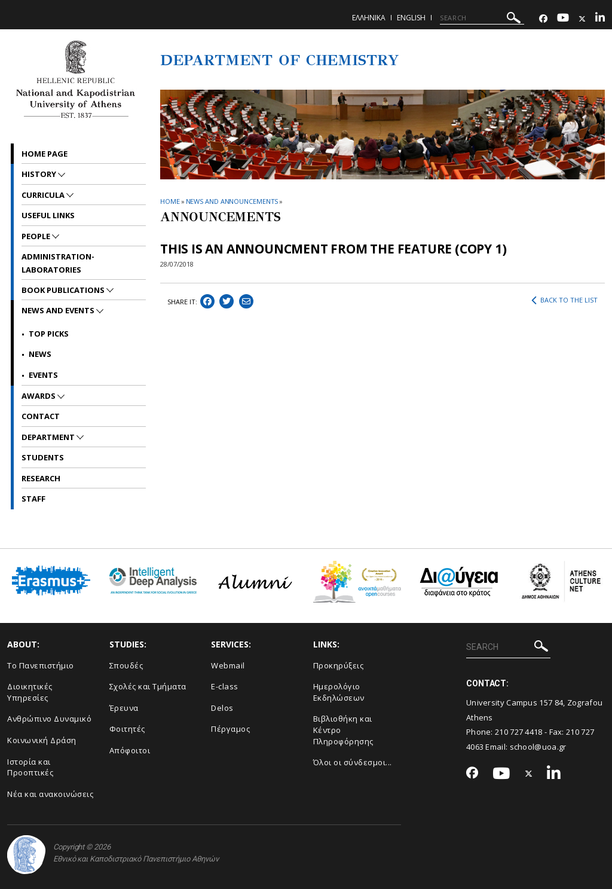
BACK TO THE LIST (564, 300)
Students (43, 457)
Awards (39, 395)
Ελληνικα (368, 18)
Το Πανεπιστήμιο (40, 665)
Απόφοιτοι (130, 750)
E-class (224, 686)
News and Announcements (232, 201)
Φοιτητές (127, 728)
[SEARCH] (482, 18)
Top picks (49, 333)
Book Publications (64, 290)
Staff (33, 498)
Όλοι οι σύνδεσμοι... (352, 762)
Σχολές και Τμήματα (147, 686)
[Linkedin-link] (600, 19)
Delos (222, 707)
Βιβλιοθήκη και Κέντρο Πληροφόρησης (343, 729)
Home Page (45, 153)
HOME (170, 201)
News (40, 354)
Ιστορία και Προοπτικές (30, 767)
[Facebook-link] (543, 19)
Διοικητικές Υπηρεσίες (30, 692)
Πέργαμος (230, 728)
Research (41, 478)
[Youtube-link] (563, 19)
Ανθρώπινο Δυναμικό (49, 718)
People (37, 236)
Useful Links (48, 215)
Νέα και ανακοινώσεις (50, 794)
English (411, 18)
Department (49, 437)
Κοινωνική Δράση (41, 740)
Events (43, 374)
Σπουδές (126, 665)
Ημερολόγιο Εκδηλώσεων (339, 692)
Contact (41, 416)
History (40, 174)
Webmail (228, 665)
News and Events (59, 310)
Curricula (44, 195)
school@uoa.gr (538, 746)
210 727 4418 (519, 731)
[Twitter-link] (582, 19)
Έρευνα (124, 707)
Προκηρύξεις (338, 665)
